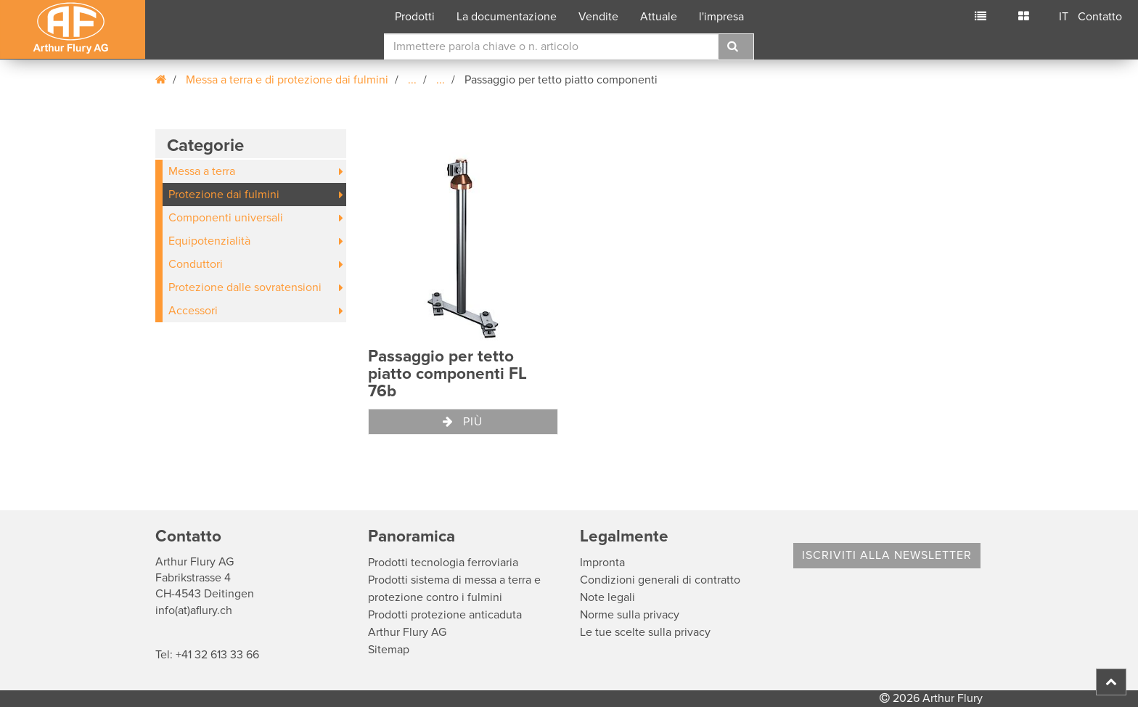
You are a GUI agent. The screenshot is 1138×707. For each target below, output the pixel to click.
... (412, 80)
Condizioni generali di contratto (660, 580)
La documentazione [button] (507, 16)
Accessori (193, 310)
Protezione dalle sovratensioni (245, 287)
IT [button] (1063, 16)
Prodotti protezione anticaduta (445, 615)
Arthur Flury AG (407, 632)
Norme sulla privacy (629, 615)
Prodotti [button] (415, 16)
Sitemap (388, 649)
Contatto (1100, 16)
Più (463, 421)
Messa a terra (201, 171)
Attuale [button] (658, 16)
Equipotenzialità (209, 241)
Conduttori (195, 264)
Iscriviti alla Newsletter (887, 555)
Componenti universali (225, 218)
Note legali (607, 597)
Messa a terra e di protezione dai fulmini (287, 80)
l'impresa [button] (721, 16)
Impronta (602, 562)
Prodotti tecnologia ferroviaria (443, 562)
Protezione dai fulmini (223, 194)
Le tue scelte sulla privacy (645, 632)
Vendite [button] (598, 16)
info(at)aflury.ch (193, 610)
